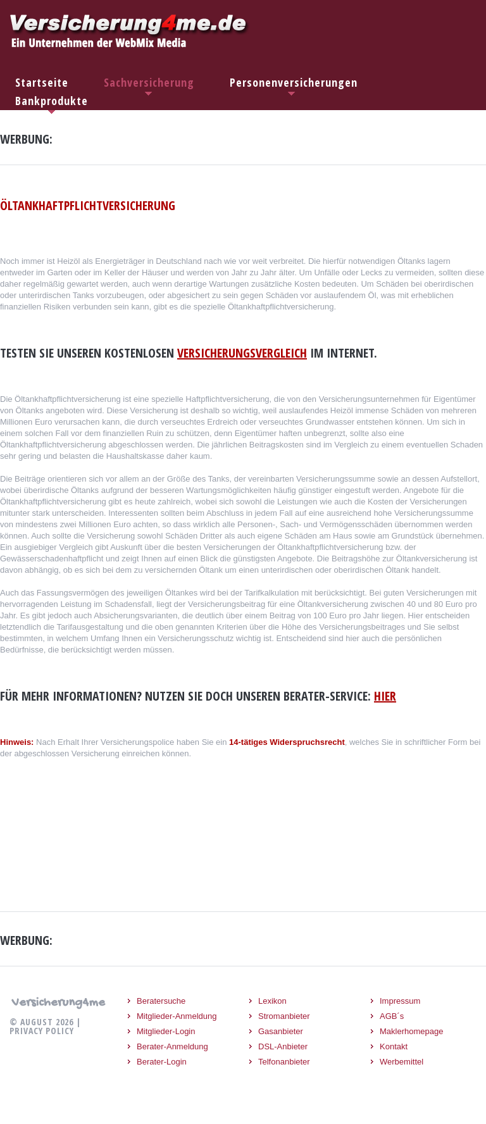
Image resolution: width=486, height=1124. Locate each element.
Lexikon (272, 1001)
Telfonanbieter (284, 1062)
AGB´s (392, 1016)
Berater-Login (162, 1062)
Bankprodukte (51, 100)
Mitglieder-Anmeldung (176, 1016)
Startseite (41, 82)
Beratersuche (161, 1001)
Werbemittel (401, 1062)
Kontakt (394, 1046)
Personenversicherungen (294, 82)
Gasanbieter (280, 1031)
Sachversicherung (149, 82)
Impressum (400, 1001)
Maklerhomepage (411, 1031)
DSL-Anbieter (283, 1046)
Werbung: (26, 139)
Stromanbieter (284, 1016)
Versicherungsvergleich (242, 352)
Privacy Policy (41, 1031)
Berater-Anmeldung (172, 1046)
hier (385, 695)
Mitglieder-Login (166, 1031)
